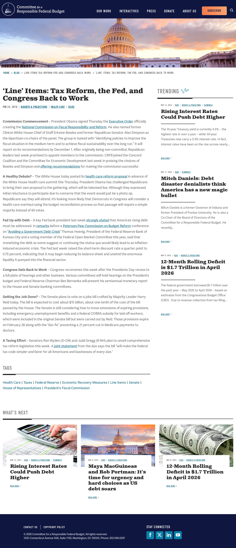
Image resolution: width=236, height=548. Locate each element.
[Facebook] (150, 535)
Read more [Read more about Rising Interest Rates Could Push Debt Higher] (165, 158)
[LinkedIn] (169, 535)
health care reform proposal (106, 176)
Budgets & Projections (34, 107)
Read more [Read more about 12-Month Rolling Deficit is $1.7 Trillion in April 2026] (165, 314)
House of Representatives (22, 388)
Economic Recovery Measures (84, 383)
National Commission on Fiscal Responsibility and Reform (64, 127)
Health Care (58, 107)
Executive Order (121, 121)
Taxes (71, 107)
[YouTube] (178, 535)
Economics (208, 105)
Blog (17, 73)
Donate (169, 11)
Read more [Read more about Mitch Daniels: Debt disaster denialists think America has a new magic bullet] (165, 242)
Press (151, 11)
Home (6, 73)
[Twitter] (159, 535)
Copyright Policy (54, 527)
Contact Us (30, 527)
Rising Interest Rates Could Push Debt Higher (193, 114)
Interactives (129, 11)
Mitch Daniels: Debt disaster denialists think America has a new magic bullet (194, 187)
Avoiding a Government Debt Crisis (34, 232)
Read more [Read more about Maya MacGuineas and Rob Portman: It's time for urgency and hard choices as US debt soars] (92, 497)
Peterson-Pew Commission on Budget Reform (97, 226)
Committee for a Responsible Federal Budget (33, 9)
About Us (189, 11)
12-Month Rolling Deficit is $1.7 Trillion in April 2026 (193, 268)
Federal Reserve (47, 383)
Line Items (118, 383)
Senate (134, 383)
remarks (42, 226)
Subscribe (214, 11)
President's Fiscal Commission (67, 388)
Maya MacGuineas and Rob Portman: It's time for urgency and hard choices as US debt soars (117, 477)
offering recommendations (60, 167)
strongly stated (97, 220)
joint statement (65, 346)
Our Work (104, 11)
